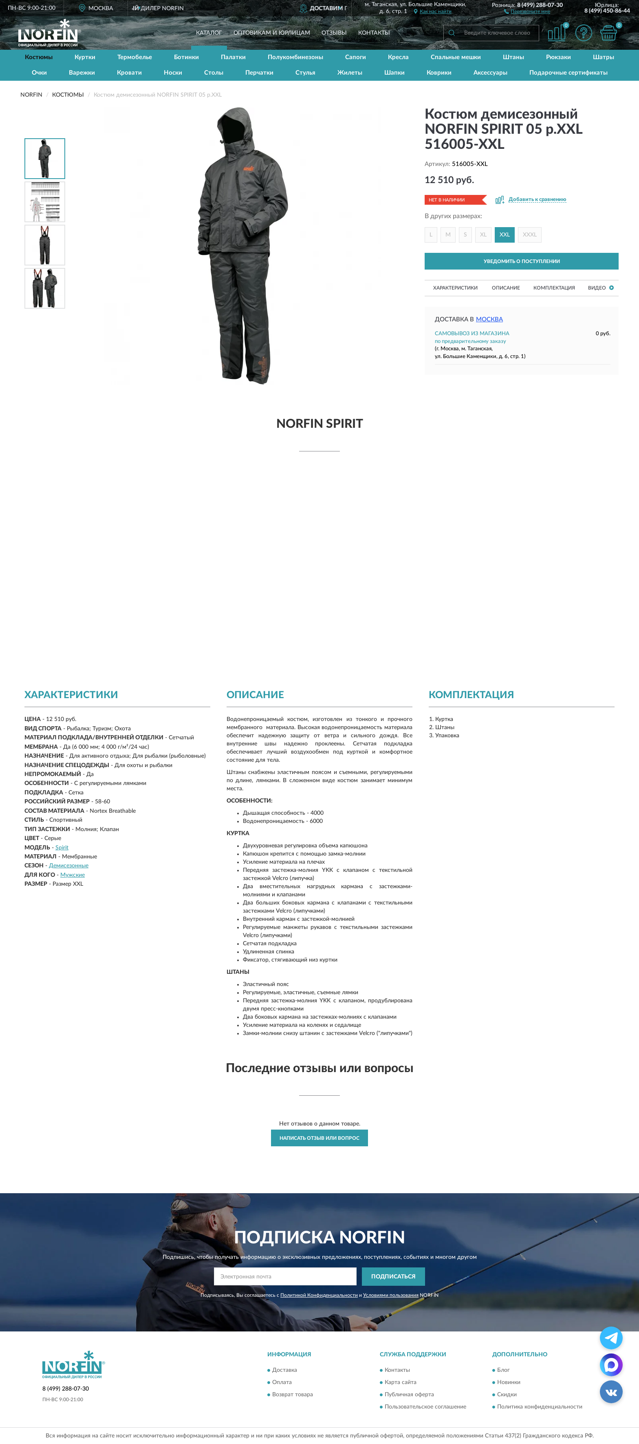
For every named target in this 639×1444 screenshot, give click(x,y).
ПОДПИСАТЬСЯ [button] (393, 1277)
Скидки (507, 1395)
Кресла (398, 57)
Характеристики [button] (455, 287)
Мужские (72, 875)
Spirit (61, 848)
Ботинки (186, 57)
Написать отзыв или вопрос (319, 1138)
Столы (213, 73)
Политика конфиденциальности (539, 1407)
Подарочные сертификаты (568, 73)
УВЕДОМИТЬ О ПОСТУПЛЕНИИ (522, 261)
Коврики (439, 73)
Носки (173, 73)
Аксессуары (490, 73)
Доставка (284, 1370)
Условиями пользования (391, 1295)
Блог (503, 1370)
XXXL (530, 235)
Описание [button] (506, 287)
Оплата (282, 1383)
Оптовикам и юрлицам (272, 33)
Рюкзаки (558, 57)
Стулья (305, 73)
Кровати (129, 73)
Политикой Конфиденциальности (319, 1295)
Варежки (82, 73)
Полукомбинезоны (295, 57)
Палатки (233, 57)
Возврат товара (292, 1395)
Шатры (603, 57)
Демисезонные (68, 866)
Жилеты (349, 73)
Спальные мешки (456, 57)
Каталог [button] (209, 33)
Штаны (513, 57)
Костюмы (39, 57)
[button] (527, 11)
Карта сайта (400, 1383)
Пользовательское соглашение (425, 1407)
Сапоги (355, 57)
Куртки (85, 57)
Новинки (508, 1383)
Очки (39, 73)
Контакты (374, 33)
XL (483, 235)
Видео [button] (601, 287)
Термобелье (134, 57)
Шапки (394, 73)
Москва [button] (489, 319)
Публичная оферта (409, 1395)
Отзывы (334, 33)
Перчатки (259, 73)
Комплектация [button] (554, 287)
